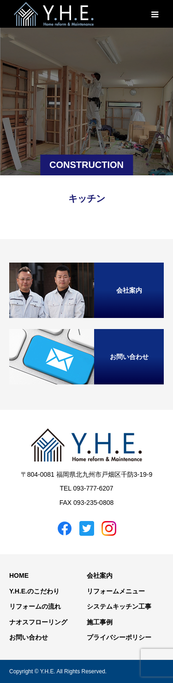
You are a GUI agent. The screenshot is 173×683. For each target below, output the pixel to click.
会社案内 (100, 575)
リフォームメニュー (116, 591)
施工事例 (100, 622)
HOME (19, 575)
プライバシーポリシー (119, 637)
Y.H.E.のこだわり (34, 591)
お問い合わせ (28, 637)
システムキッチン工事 (119, 606)
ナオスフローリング (38, 622)
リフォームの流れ (35, 606)
